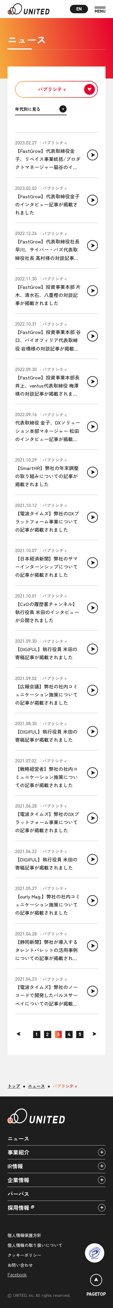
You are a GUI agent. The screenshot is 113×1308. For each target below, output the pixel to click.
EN (79, 9)
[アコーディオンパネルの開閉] (101, 1152)
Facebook (17, 1275)
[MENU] (100, 10)
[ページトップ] (96, 1286)
